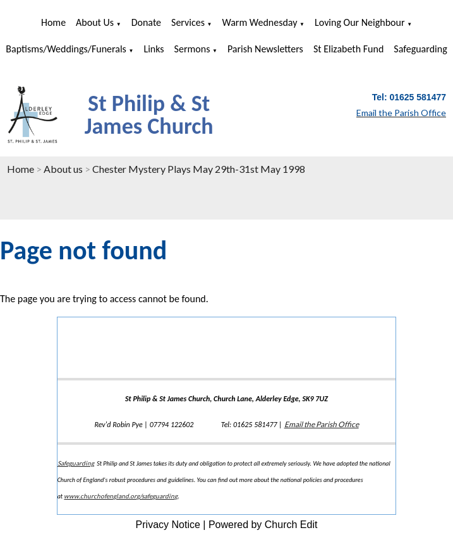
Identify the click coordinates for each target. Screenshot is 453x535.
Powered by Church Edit (263, 524)
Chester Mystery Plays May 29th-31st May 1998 (198, 169)
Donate (146, 22)
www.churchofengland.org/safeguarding (121, 496)
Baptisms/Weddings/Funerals (66, 49)
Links (153, 49)
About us (95, 22)
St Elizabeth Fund (348, 49)
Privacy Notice (168, 524)
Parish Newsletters (265, 49)
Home (53, 22)
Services (188, 22)
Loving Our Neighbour (359, 22)
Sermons (192, 49)
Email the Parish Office (321, 424)
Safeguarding (420, 49)
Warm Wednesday (260, 22)
